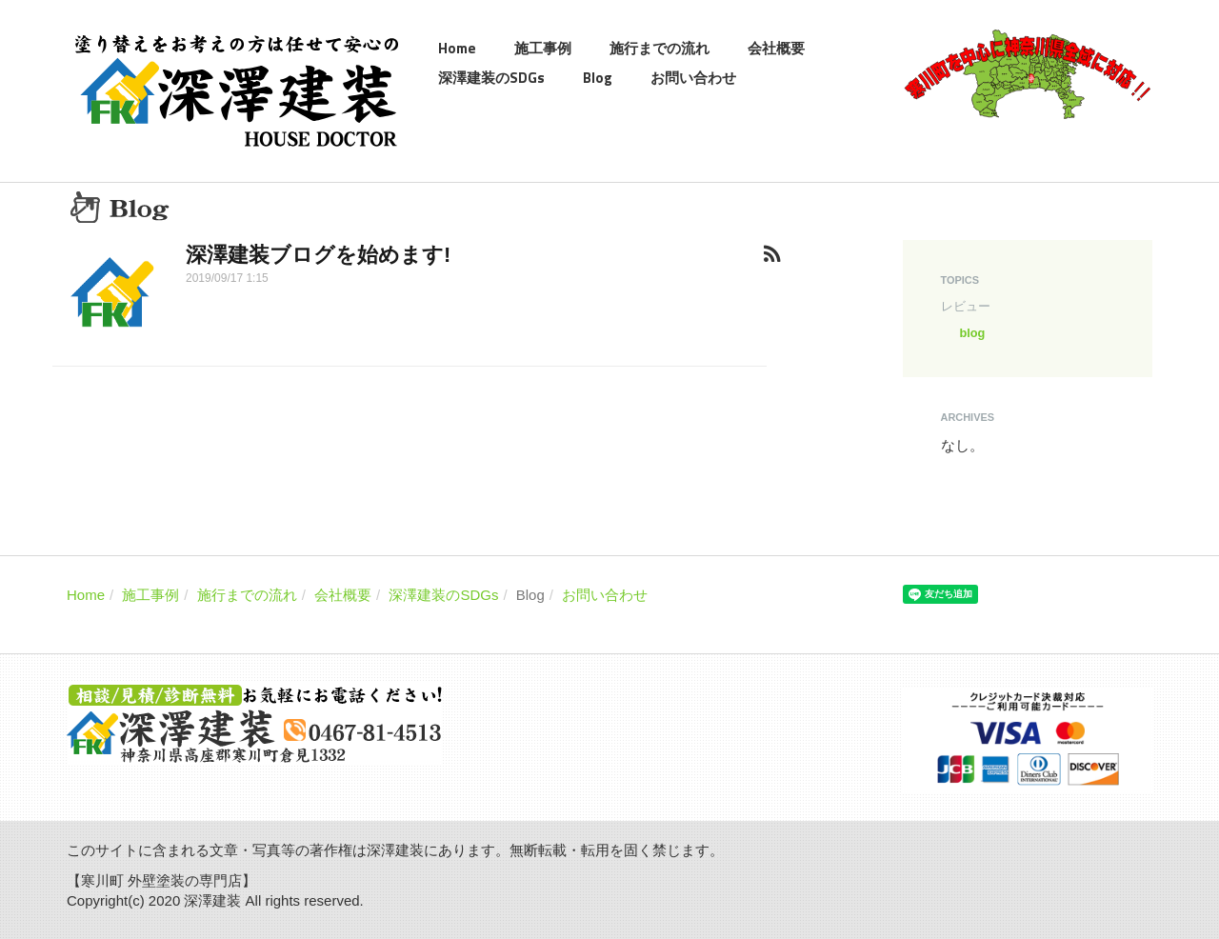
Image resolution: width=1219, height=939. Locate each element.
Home (457, 48)
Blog (597, 78)
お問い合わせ (693, 78)
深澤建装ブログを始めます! (318, 255)
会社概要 (776, 48)
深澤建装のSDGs (491, 78)
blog (973, 333)
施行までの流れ (659, 48)
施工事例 (542, 48)
